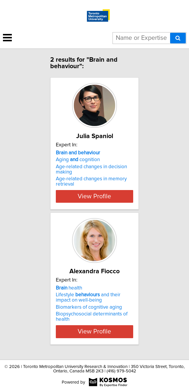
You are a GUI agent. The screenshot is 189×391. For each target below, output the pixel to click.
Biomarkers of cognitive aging (89, 307)
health (69, 288)
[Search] (178, 38)
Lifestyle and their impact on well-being (88, 297)
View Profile (94, 196)
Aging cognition (78, 159)
